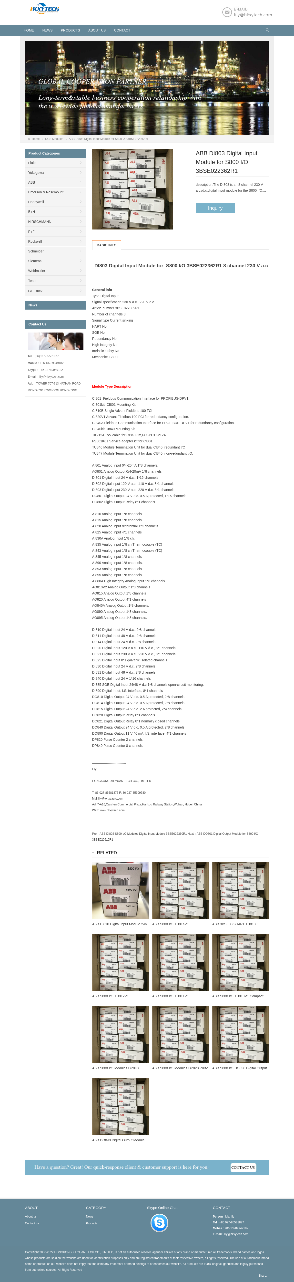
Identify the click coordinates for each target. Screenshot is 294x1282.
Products (70, 30)
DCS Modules (54, 139)
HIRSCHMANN (39, 222)
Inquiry (215, 208)
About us (97, 30)
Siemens (34, 261)
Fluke (32, 163)
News (47, 30)
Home (36, 139)
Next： (192, 833)
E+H (31, 212)
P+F (31, 232)
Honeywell (36, 202)
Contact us (32, 1223)
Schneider (36, 251)
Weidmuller (36, 271)
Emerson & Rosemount (46, 192)
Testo (32, 281)
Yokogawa (36, 173)
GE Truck (35, 291)
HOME (29, 30)
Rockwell (35, 241)
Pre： (96, 833)
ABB (31, 182)
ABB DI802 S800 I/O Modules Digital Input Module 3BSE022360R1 (143, 833)
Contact (122, 30)
